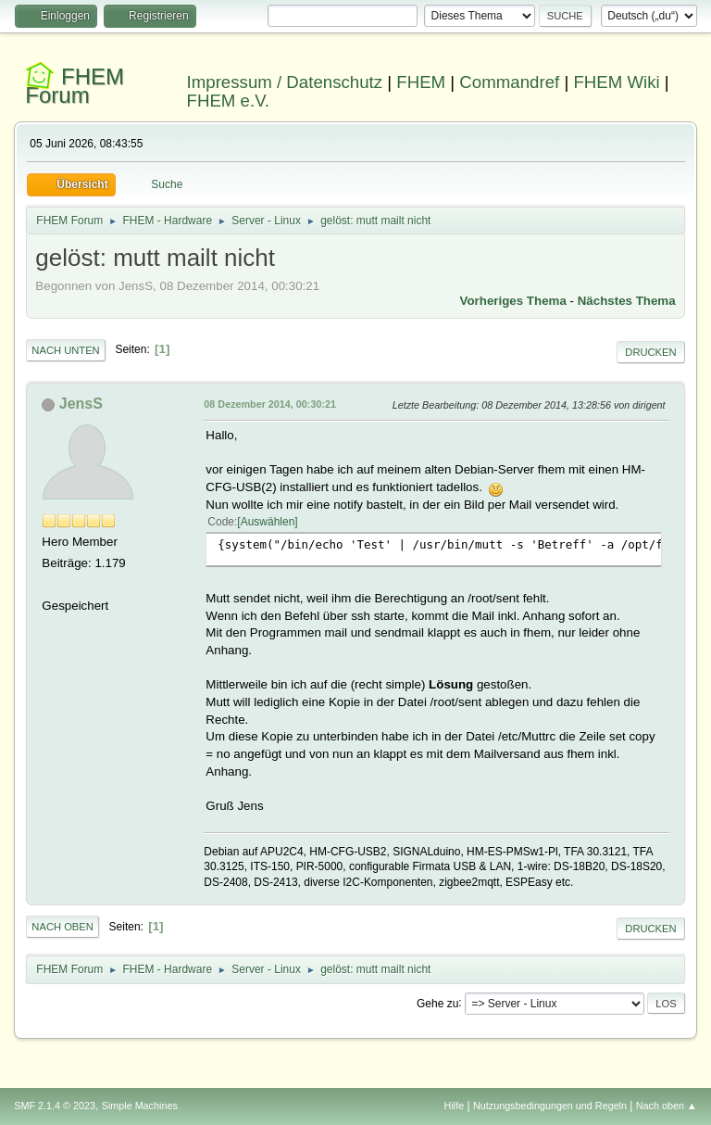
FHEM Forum (74, 85)
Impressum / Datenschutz (285, 82)
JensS (81, 403)
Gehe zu (437, 1002)
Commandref (509, 82)
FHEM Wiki (616, 82)
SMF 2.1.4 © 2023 (54, 1105)
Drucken (650, 352)
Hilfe (454, 1105)
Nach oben (62, 926)
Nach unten (65, 350)
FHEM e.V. (228, 100)
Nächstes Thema (627, 301)
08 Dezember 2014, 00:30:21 (270, 404)
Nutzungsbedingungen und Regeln (550, 1105)
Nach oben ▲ (666, 1105)
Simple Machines (140, 1105)
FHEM (420, 82)
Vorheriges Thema (513, 301)
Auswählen (268, 521)
